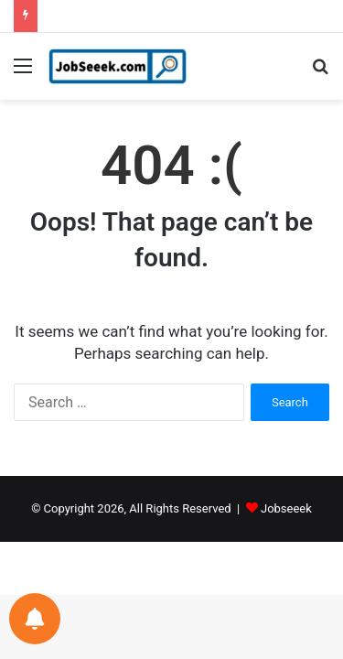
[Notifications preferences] (34, 618)
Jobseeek (286, 508)
